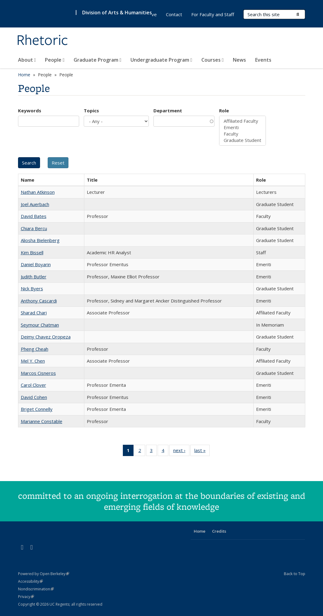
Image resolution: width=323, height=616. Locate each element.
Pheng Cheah (34, 349)
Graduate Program (97, 59)
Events (263, 59)
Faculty (242, 134)
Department (167, 110)
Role (224, 110)
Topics (91, 110)
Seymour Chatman (40, 325)
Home (24, 75)
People (54, 59)
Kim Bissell (32, 252)
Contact (174, 14)
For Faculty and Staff (212, 14)
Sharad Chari (34, 313)
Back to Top (294, 573)
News (239, 59)
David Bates (33, 216)
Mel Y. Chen (33, 361)
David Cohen (34, 397)
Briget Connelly (37, 409)
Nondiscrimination (36, 589)
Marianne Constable (41, 421)
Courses (212, 59)
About (27, 59)
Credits (219, 531)
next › (181, 451)
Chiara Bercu (34, 228)
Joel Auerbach (35, 204)
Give (152, 14)
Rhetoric (42, 40)
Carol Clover (33, 385)
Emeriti (242, 127)
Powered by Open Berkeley (43, 573)
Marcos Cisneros (38, 373)
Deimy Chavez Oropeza (46, 337)
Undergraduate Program (161, 59)
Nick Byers (32, 288)
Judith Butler (33, 277)
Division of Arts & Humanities (117, 12)
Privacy (26, 596)
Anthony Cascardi (39, 301)
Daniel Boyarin (36, 264)
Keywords (29, 110)
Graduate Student (242, 140)
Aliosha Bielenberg (40, 240)
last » (202, 451)
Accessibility (30, 581)
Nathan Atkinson (38, 192)
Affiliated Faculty (242, 121)
